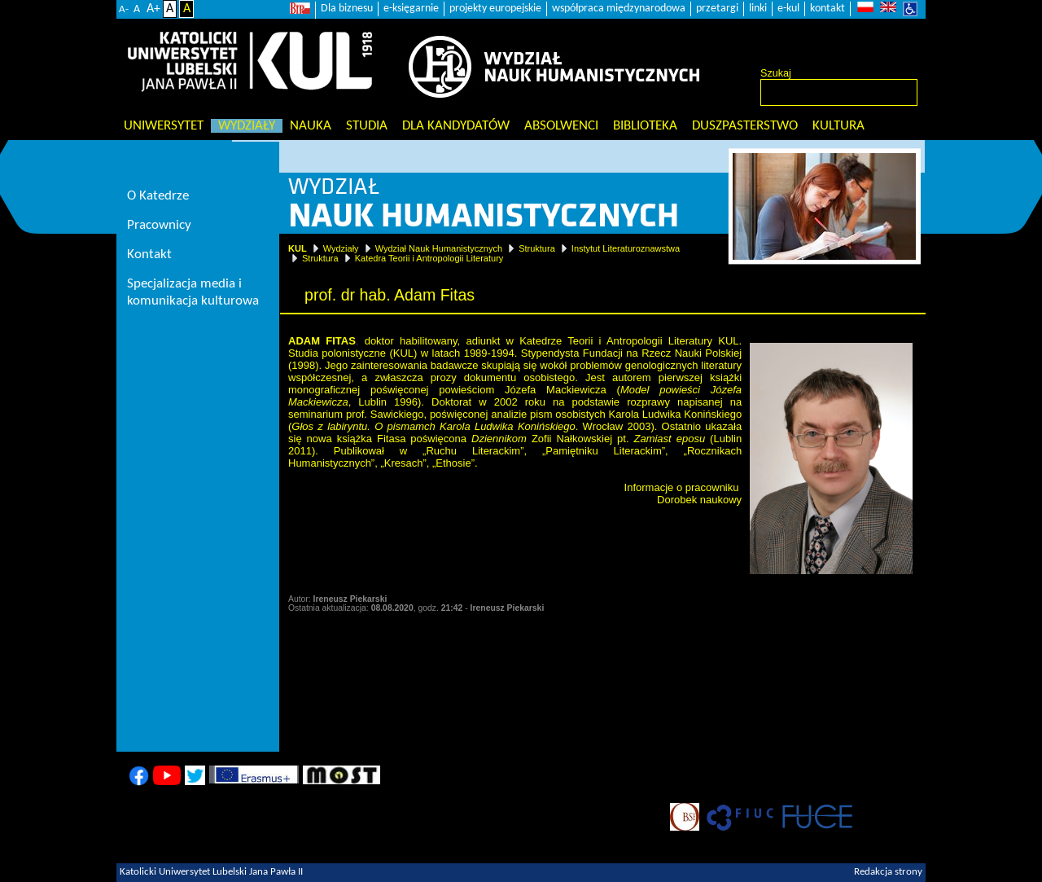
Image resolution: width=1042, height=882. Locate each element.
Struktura (537, 248)
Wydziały (246, 126)
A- (124, 9)
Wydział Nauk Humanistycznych (438, 248)
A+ (153, 8)
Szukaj (775, 73)
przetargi (717, 8)
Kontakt (149, 254)
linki (758, 8)
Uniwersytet (164, 126)
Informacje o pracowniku (681, 487)
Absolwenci (561, 126)
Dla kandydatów (456, 126)
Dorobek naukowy (699, 500)
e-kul (788, 8)
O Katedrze (158, 196)
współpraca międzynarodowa (618, 8)
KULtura (838, 126)
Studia (366, 126)
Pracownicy (159, 225)
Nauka (310, 126)
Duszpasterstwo (745, 126)
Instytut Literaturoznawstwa (625, 248)
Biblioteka (645, 126)
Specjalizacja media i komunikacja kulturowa (193, 292)
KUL (297, 248)
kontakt (827, 8)
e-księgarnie (411, 8)
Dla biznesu (347, 8)
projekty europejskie (495, 8)
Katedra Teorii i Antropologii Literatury (429, 258)
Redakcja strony (888, 872)
